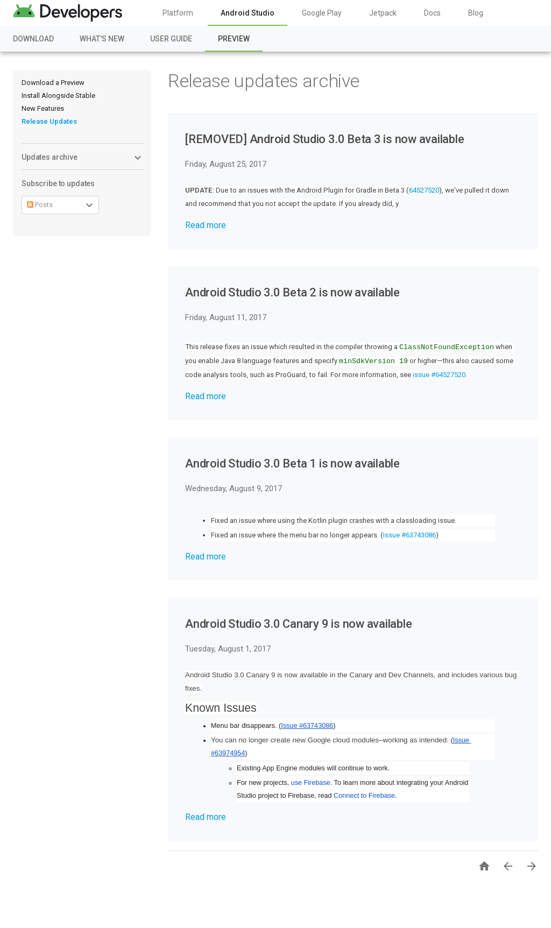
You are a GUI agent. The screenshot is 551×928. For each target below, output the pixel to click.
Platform (178, 13)
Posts (40, 205)
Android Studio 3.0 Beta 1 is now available (292, 463)
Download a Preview (53, 83)
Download (33, 38)
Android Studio (247, 13)
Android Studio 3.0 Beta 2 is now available (292, 292)
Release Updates (49, 121)
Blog (475, 13)
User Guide (171, 38)
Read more (205, 225)
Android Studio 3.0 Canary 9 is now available (298, 624)
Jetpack (383, 13)
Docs (432, 13)
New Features (43, 108)
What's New (102, 38)
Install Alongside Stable (58, 95)
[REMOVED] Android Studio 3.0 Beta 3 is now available (324, 139)
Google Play (322, 13)
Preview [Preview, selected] (234, 38)
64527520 (424, 190)
